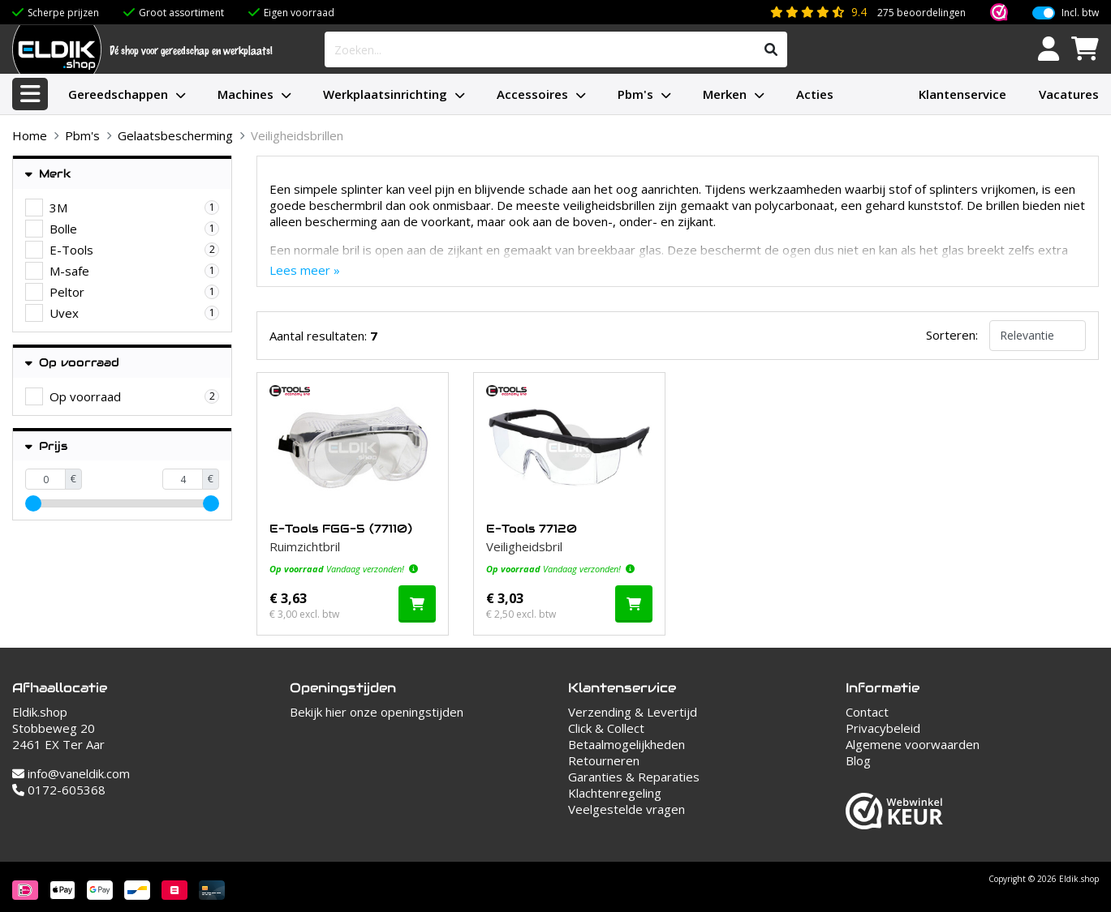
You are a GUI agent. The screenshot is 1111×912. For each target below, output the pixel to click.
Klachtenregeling (614, 793)
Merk (48, 174)
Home (29, 135)
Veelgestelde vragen (626, 809)
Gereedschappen (118, 94)
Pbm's (635, 94)
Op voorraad (72, 363)
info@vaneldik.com (71, 773)
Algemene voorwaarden (913, 744)
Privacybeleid (883, 728)
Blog (858, 760)
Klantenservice (962, 94)
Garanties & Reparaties (634, 777)
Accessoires (532, 94)
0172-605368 (59, 789)
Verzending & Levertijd (632, 712)
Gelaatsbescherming (175, 135)
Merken (725, 94)
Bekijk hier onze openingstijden (376, 712)
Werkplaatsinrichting (385, 94)
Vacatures (1069, 94)
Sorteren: (952, 335)
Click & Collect (606, 728)
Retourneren (603, 760)
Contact (867, 712)
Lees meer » (304, 270)
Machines (245, 94)
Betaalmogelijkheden (626, 744)
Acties (814, 94)
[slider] (33, 503)
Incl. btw (1080, 13)
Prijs (46, 446)
